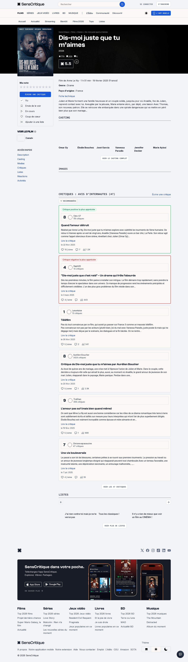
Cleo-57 (77, 215)
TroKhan (77, 399)
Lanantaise (77, 310)
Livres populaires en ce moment (107, 628)
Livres (99, 608)
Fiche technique (67, 96)
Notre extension (63, 649)
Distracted (152, 622)
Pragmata (74, 622)
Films (73, 32)
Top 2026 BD (127, 613)
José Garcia (102, 147)
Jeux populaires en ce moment (80, 628)
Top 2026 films (25, 613)
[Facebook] (147, 551)
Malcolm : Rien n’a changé (52, 623)
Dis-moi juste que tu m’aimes (96, 32)
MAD (123, 622)
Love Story (49, 617)
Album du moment (156, 626)
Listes (63, 494)
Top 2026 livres (103, 613)
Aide (75, 649)
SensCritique (64, 32)
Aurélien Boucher (81, 354)
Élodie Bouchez (86, 147)
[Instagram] (153, 551)
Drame (80, 32)
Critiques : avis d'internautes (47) (87, 194)
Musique (153, 608)
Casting (64, 117)
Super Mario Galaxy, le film (29, 623)
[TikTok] (158, 551)
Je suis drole (101, 622)
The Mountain (154, 617)
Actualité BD (127, 626)
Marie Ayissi (159, 147)
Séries (48, 608)
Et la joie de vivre (103, 617)
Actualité (21, 629)
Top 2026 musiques (157, 613)
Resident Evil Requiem (80, 617)
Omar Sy (63, 147)
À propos (22, 649)
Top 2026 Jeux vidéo (80, 613)
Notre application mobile (41, 649)
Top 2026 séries (51, 613)
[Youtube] (169, 551)
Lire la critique (68, 240)
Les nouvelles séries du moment (55, 631)
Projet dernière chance (29, 617)
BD (123, 608)
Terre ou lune (128, 617)
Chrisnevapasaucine (82, 443)
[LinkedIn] (163, 551)
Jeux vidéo (77, 608)
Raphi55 (77, 266)
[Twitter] (142, 551)
